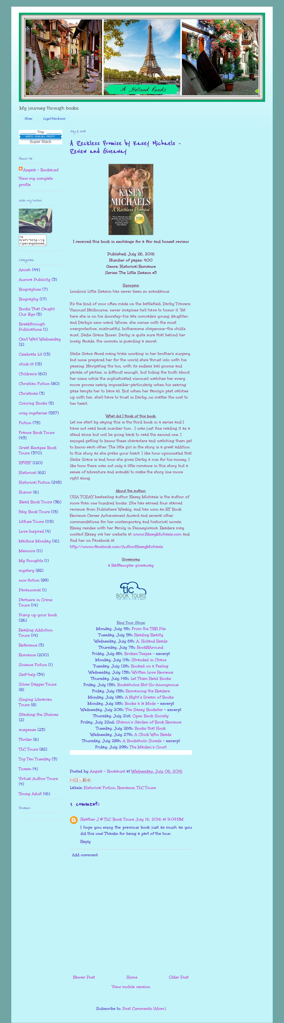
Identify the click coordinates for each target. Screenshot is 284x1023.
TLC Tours (146, 787)
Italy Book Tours (34, 513)
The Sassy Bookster (144, 709)
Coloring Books (33, 405)
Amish (25, 271)
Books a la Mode (140, 703)
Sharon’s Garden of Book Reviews (148, 722)
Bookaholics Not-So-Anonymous (148, 684)
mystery (26, 572)
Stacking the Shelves (38, 716)
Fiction (25, 424)
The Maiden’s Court (148, 747)
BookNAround (150, 647)
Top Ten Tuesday (35, 761)
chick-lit (26, 366)
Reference (28, 647)
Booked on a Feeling (149, 666)
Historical (27, 474)
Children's (28, 376)
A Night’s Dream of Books (149, 697)
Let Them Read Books (151, 678)
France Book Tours (37, 434)
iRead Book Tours (35, 504)
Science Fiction (33, 666)
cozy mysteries (33, 415)
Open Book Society (150, 716)
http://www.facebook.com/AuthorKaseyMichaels (116, 546)
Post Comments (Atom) (144, 1008)
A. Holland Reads (152, 641)
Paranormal (30, 592)
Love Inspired (31, 533)
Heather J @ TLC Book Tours (107, 819)
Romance (125, 787)
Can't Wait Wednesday (40, 341)
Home (28, 119)
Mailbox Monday (35, 543)
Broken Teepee (138, 653)
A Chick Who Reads (153, 734)
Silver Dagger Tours (38, 686)
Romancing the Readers (148, 691)
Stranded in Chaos (149, 660)
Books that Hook (150, 728)
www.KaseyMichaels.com (157, 534)
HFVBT (25, 464)
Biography (28, 301)
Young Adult (30, 795)
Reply (86, 841)
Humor (25, 494)
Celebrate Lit (30, 356)
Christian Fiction (34, 385)
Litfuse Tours (31, 523)
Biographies (30, 291)
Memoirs (27, 553)
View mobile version (131, 986)
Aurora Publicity (34, 281)
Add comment (85, 855)
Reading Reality (148, 635)
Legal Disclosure (54, 119)
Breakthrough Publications (32, 328)
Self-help (27, 676)
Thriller (25, 741)
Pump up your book (38, 617)
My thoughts (31, 562)
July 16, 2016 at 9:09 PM (159, 819)
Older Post (179, 977)
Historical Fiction (99, 787)
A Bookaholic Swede (142, 740)
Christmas (28, 395)
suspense (27, 731)
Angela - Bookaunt (41, 170)
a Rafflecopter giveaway (131, 565)
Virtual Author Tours (38, 780)
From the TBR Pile (149, 628)
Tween (25, 770)
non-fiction (29, 582)
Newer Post (84, 977)
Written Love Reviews (152, 672)
